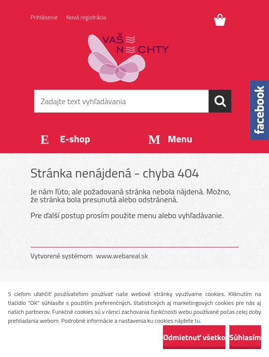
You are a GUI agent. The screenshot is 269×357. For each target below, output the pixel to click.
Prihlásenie (44, 17)
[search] (220, 101)
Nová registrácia (86, 17)
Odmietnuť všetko (194, 337)
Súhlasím (245, 337)
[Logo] (128, 57)
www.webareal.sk (122, 255)
